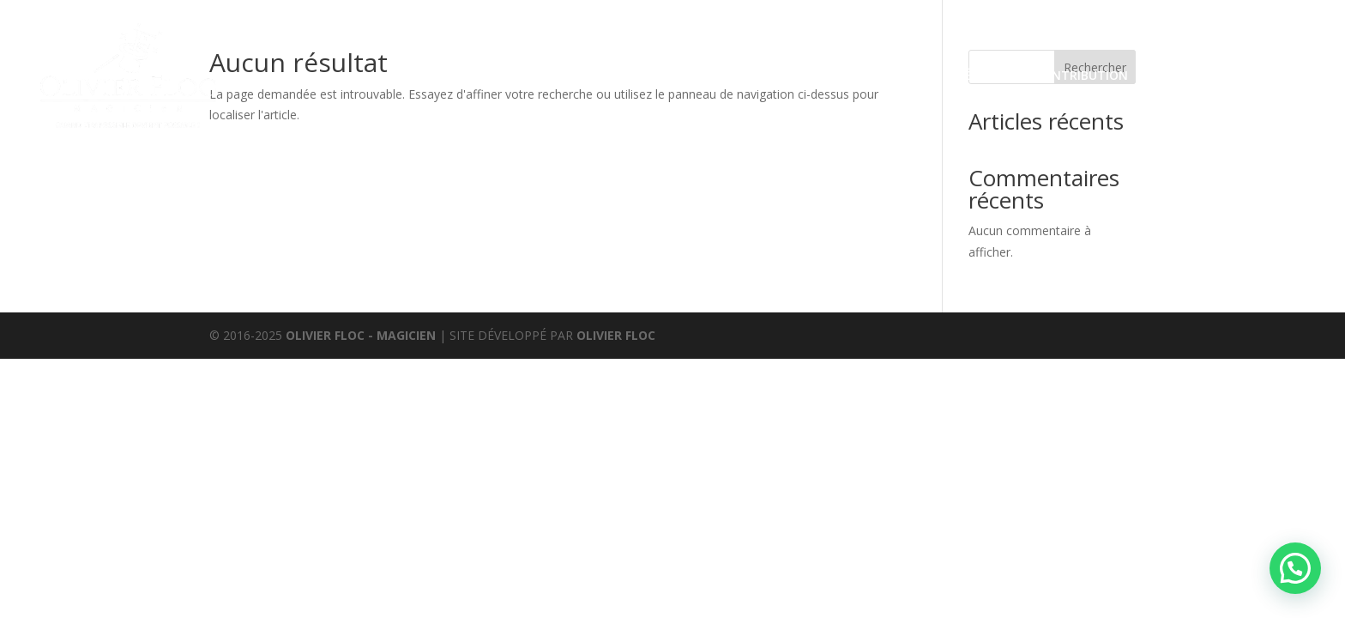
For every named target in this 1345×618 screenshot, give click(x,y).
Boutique (752, 75)
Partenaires (1187, 75)
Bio (924, 75)
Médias (976, 75)
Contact (1275, 75)
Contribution (1081, 75)
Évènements (644, 75)
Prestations (527, 75)
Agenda (871, 75)
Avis (815, 75)
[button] (1295, 568)
